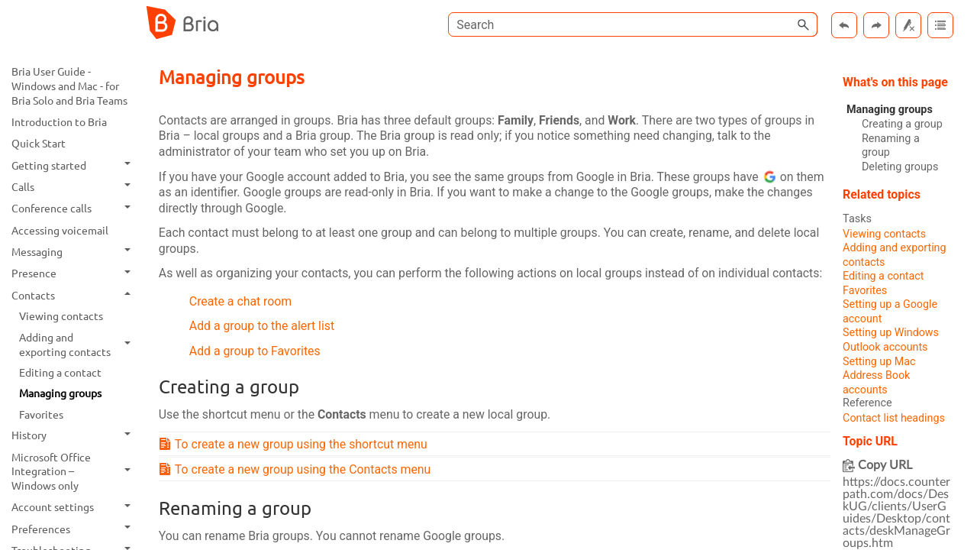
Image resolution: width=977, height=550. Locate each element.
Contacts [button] (75, 295)
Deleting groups (900, 166)
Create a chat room (241, 303)
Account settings (75, 507)
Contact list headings (894, 419)
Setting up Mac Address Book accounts (879, 376)
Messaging (75, 251)
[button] (803, 24)
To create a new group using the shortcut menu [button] (296, 446)
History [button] (75, 435)
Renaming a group (891, 146)
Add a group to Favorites (255, 353)
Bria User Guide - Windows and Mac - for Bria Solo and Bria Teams (69, 85)
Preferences (75, 528)
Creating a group (902, 124)
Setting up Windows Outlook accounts (891, 340)
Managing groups (60, 393)
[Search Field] (632, 24)
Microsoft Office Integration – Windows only (75, 471)
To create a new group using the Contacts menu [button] (298, 471)
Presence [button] (75, 273)
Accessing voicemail (59, 230)
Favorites (41, 414)
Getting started (75, 165)
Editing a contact (60, 372)
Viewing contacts (61, 315)
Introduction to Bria (59, 121)
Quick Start (38, 143)
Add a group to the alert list (262, 328)
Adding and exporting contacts (79, 344)
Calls (75, 186)
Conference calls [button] (75, 208)
